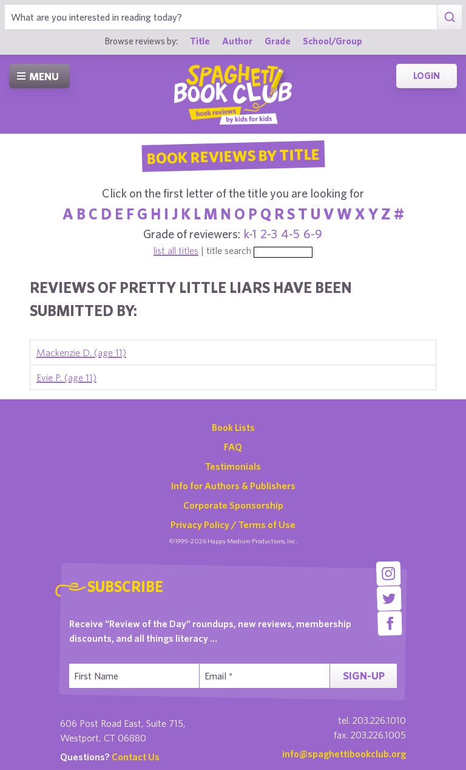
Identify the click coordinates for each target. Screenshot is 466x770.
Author (237, 40)
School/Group (332, 40)
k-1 (250, 234)
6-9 (312, 234)
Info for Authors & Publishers (233, 485)
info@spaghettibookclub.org (344, 753)
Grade (278, 40)
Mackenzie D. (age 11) (81, 352)
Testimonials (233, 466)
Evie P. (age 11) (66, 377)
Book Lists (233, 427)
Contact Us (136, 756)
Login (426, 75)
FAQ (233, 446)
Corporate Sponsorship (233, 505)
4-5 (290, 234)
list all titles (176, 250)
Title (200, 40)
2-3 (268, 234)
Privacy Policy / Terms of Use (233, 524)
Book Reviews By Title (233, 156)
